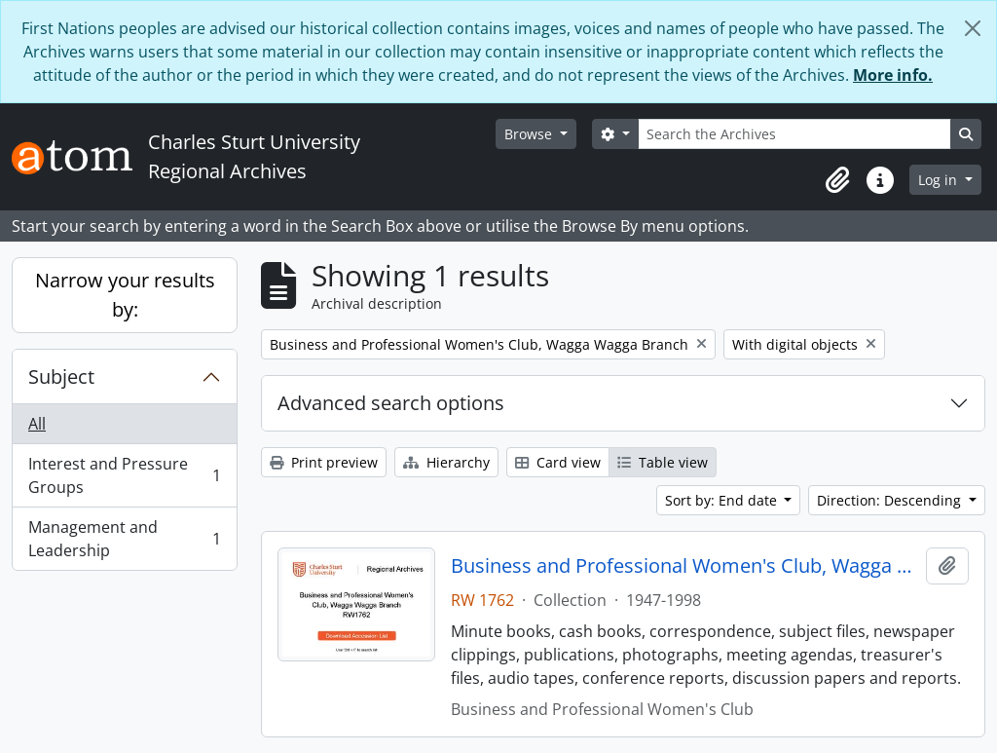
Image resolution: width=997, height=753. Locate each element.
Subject (61, 376)
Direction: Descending (891, 500)
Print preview (324, 462)
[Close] (972, 28)
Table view (662, 462)
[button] (837, 180)
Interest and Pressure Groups (124, 475)
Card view (558, 462)
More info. (893, 75)
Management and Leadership (124, 538)
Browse (530, 134)
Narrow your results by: (125, 294)
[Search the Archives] (794, 134)
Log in (939, 179)
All (37, 423)
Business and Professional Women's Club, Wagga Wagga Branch (685, 566)
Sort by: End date (723, 500)
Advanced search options (390, 403)
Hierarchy (446, 462)
